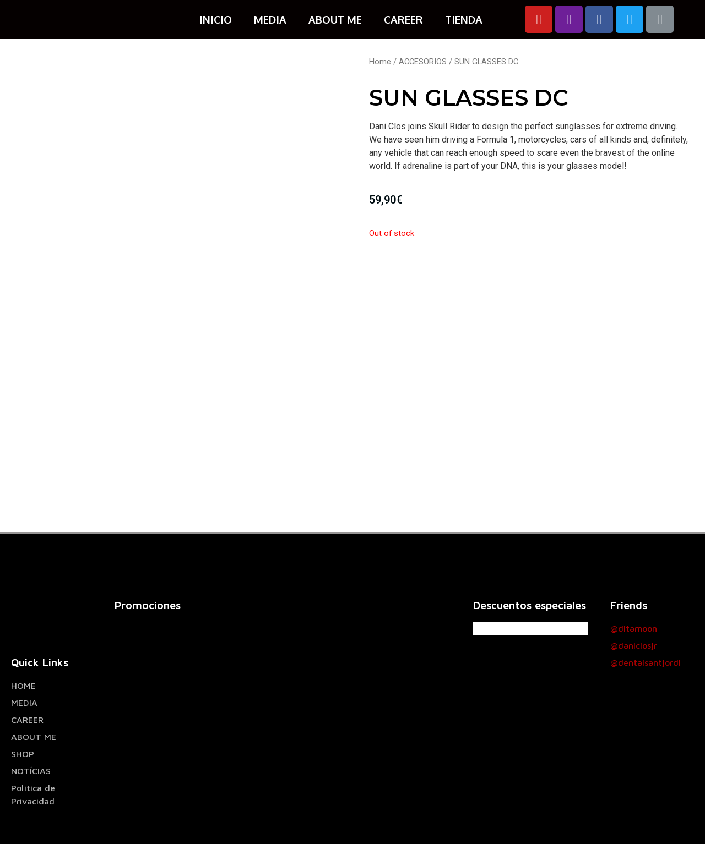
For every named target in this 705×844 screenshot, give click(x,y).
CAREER (403, 19)
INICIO (215, 19)
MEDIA (270, 19)
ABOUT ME (335, 19)
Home (380, 62)
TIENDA (463, 19)
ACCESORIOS (423, 62)
